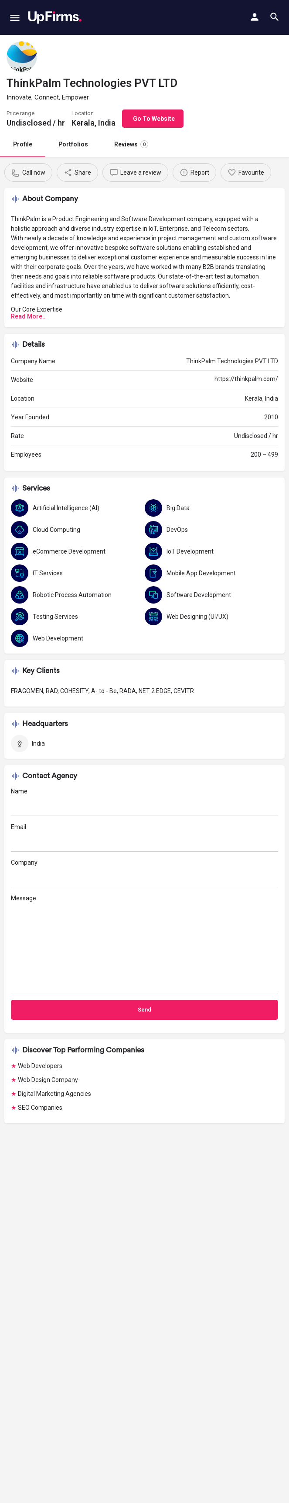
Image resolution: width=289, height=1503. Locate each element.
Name (144, 802)
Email (144, 837)
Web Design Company (48, 1079)
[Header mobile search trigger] (274, 17)
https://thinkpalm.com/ (246, 378)
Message (144, 944)
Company (144, 873)
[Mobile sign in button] (254, 17)
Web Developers (40, 1065)
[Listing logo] (22, 56)
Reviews (131, 144)
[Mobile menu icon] (15, 17)
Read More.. (28, 316)
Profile (22, 144)
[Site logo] (54, 17)
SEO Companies (40, 1107)
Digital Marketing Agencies (54, 1093)
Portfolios (73, 144)
